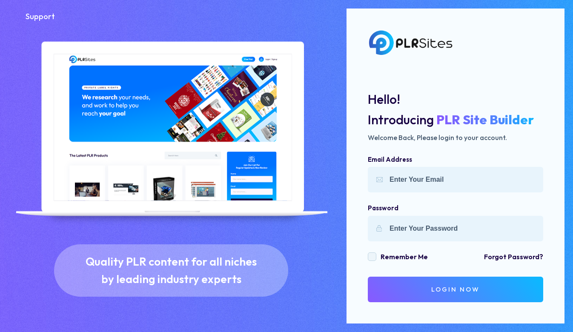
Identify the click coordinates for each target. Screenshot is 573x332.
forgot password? (513, 256)
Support (40, 16)
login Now (455, 289)
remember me (404, 256)
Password (383, 208)
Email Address (390, 159)
